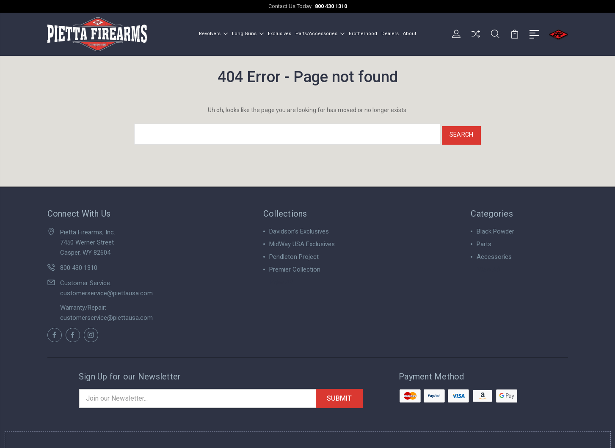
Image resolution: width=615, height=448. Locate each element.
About (409, 33)
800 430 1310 (331, 6)
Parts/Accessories (320, 33)
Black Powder (495, 228)
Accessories (494, 253)
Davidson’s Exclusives (299, 228)
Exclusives (279, 33)
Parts (484, 241)
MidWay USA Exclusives (302, 241)
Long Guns (248, 33)
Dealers (390, 33)
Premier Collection (294, 266)
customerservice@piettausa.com (106, 290)
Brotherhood (363, 33)
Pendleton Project (294, 253)
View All (280, 279)
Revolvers (213, 33)
